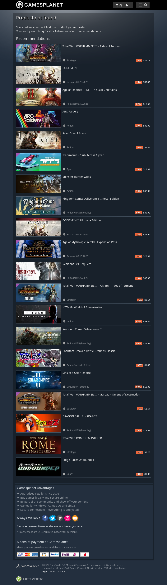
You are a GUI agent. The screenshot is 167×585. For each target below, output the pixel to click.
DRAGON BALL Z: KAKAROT (80, 416)
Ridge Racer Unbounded (78, 460)
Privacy (61, 571)
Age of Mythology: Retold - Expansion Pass (90, 242)
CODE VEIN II (71, 68)
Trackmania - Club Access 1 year (83, 155)
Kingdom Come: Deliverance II (82, 329)
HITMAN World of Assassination (83, 307)
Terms (52, 571)
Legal (44, 571)
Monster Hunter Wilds (77, 177)
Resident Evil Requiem (77, 264)
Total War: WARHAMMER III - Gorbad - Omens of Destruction (101, 394)
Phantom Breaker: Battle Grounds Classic (89, 351)
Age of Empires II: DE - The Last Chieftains (90, 90)
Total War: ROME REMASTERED (82, 438)
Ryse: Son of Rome (74, 133)
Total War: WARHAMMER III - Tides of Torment (92, 46)
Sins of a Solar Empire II (78, 373)
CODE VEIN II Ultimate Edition (82, 220)
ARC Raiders (70, 111)
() (118, 5)
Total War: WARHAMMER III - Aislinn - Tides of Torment (98, 285)
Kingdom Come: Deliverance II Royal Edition (91, 198)
